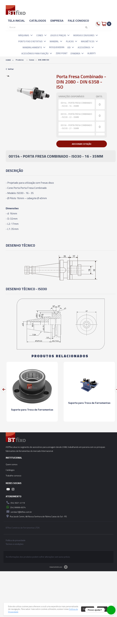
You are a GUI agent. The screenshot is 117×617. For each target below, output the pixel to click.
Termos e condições (14, 544)
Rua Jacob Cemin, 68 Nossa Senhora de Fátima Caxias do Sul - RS (36, 516)
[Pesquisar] (85, 27)
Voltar (10, 68)
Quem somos (11, 464)
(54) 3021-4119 (15, 502)
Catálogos (10, 469)
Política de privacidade (15, 540)
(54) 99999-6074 (16, 507)
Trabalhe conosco (13, 475)
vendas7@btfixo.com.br (19, 511)
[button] (31, 35)
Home (8, 60)
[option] (8, 76)
